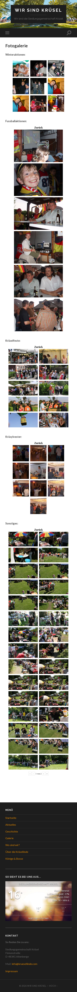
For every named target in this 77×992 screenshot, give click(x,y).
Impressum (11, 971)
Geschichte (11, 831)
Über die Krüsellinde (16, 851)
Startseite (10, 817)
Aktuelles (10, 824)
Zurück (38, 127)
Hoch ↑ (53, 986)
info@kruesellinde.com (24, 963)
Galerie (9, 838)
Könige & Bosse (14, 858)
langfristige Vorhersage (38, 918)
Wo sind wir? (12, 844)
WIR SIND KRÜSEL (38, 10)
